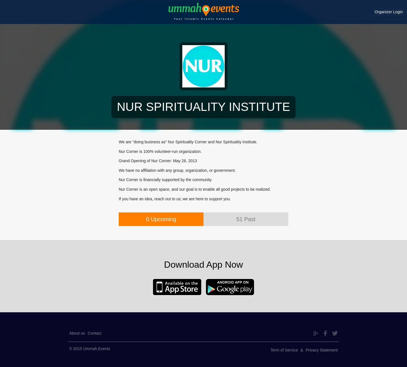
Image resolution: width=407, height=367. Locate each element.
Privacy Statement (322, 350)
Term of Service (284, 350)
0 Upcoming (161, 219)
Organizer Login (388, 12)
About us (77, 333)
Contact (94, 333)
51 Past (246, 219)
